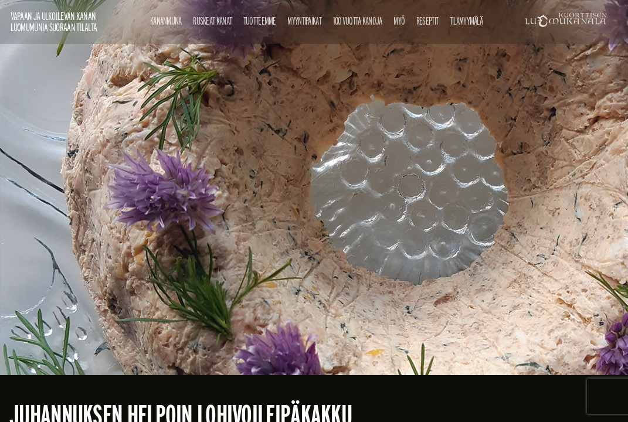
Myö (399, 21)
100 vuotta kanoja (357, 21)
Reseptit (427, 21)
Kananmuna (166, 21)
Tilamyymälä (466, 21)
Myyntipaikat (304, 21)
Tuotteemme (259, 21)
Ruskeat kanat (212, 21)
